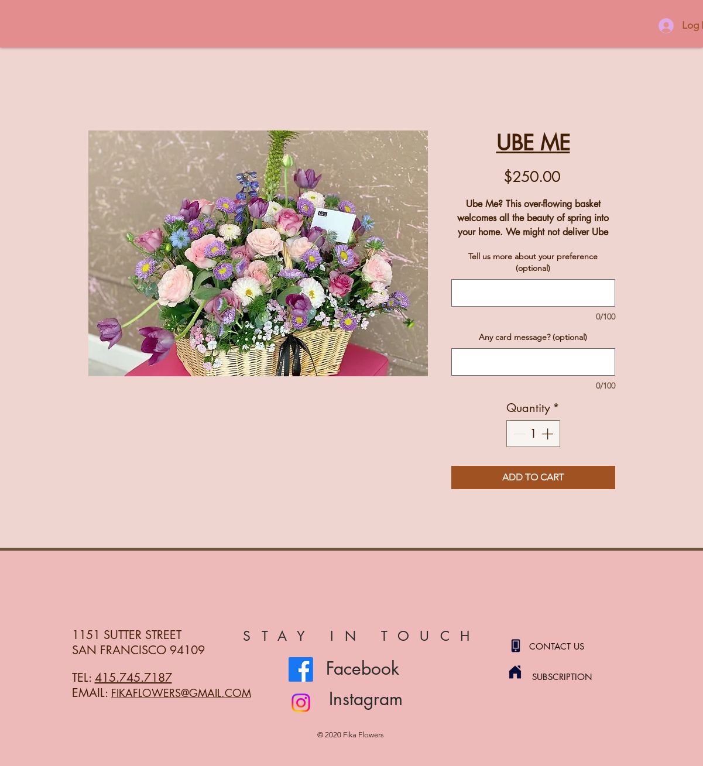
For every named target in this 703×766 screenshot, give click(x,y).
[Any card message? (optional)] (533, 361)
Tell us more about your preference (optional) (533, 262)
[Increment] (548, 433)
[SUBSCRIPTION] (573, 676)
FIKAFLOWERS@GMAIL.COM (181, 693)
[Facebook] (301, 669)
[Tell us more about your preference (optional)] (533, 292)
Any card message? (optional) (533, 337)
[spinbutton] (533, 433)
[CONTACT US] (570, 646)
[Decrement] (518, 433)
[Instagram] (301, 703)
